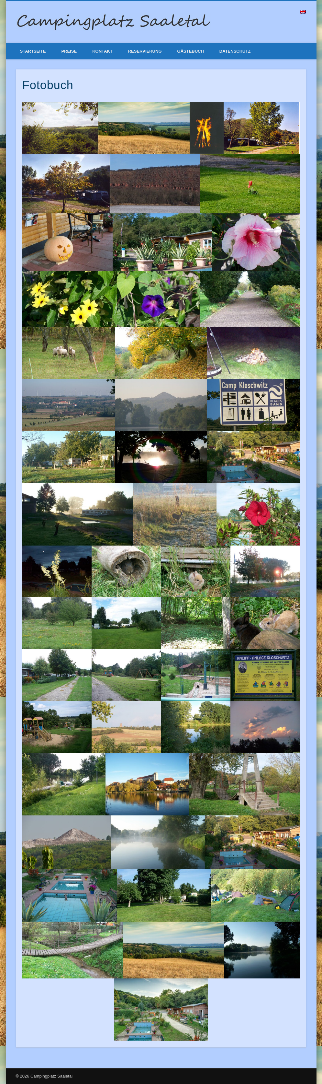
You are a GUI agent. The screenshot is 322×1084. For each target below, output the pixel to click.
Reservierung (145, 51)
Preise (69, 51)
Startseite (33, 51)
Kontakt (102, 51)
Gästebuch (190, 51)
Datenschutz (235, 51)
